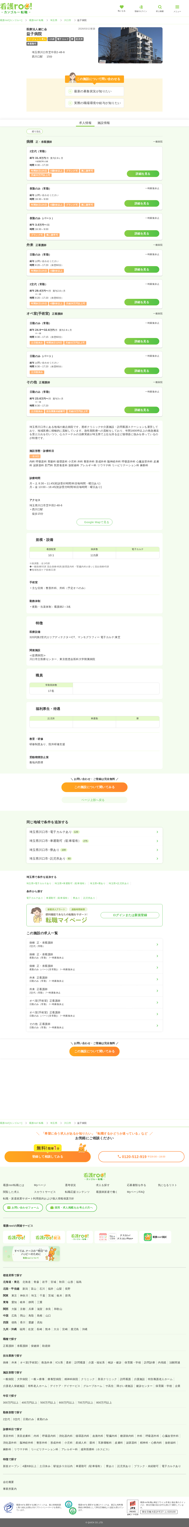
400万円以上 (29, 1402)
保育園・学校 (133, 1362)
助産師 (46, 1345)
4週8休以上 (29, 1466)
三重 (40, 1302)
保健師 (35, 1345)
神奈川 (24, 1295)
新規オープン (11, 1466)
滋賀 (40, 1308)
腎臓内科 (111, 1435)
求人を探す (103, 1185)
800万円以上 (104, 1402)
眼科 (92, 1442)
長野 (67, 1288)
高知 (40, 1322)
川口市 (67, 20)
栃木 (59, 1295)
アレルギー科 (69, 1449)
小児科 (68, 1442)
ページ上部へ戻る (94, 800)
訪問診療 (149, 1362)
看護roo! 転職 (36, 20)
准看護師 (22, 1345)
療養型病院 (54, 1379)
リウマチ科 (21, 1449)
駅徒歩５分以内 (63, 1466)
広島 (14, 1315)
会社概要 (8, 1482)
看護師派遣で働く (107, 1191)
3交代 (16, 1419)
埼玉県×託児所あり (119, 883)
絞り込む (34, 131)
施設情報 (104, 122)
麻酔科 (7, 1449)
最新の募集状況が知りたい (93, 91)
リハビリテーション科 (44, 1449)
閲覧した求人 (11, 1191)
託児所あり (89, 898)
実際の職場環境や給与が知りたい (97, 103)
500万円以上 (48, 1402)
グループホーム (92, 1385)
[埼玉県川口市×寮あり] (94, 850)
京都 (23, 1308)
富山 (33, 1288)
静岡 (31, 1302)
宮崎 (65, 1329)
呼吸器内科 (49, 1435)
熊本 (48, 1329)
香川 (23, 1322)
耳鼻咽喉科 (105, 1442)
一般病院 (8, 1379)
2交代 (6, 1419)
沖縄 (85, 1329)
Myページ (40, 1185)
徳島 (14, 1322)
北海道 (26, 1281)
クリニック (88, 1379)
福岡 (22, 1329)
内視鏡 (162, 1362)
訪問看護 (79, 1362)
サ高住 (109, 1385)
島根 (40, 1315)
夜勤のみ (42, 1419)
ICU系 (59, 1362)
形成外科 (55, 1442)
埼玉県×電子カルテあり (38, 883)
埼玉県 (53, 20)
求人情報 (85, 122)
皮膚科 (119, 1442)
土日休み (45, 1466)
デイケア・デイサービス (65, 1385)
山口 (48, 1315)
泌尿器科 (131, 1442)
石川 (42, 1288)
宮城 (53, 1281)
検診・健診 (115, 1362)
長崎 (39, 1329)
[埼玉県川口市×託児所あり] (94, 858)
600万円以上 (67, 1402)
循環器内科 (82, 1435)
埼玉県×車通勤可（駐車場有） (71, 883)
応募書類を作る (136, 1185)
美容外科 (8, 1435)
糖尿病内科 (127, 1435)
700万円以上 (85, 1402)
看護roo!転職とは (13, 1185)
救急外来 (46, 1362)
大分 (56, 1329)
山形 (70, 1281)
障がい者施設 (125, 1385)
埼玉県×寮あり (97, 883)
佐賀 (31, 1329)
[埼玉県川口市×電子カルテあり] (94, 832)
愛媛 (31, 1322)
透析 (68, 1362)
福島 (79, 1281)
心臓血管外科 (170, 1435)
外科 (140, 1435)
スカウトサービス (45, 1191)
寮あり (76, 898)
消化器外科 (10, 1442)
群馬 (68, 1295)
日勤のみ (28, 1419)
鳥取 (31, 1315)
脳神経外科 (26, 1442)
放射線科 (170, 1442)
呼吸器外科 (152, 1435)
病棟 (6, 1362)
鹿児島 (75, 1329)
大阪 (14, 1308)
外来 (14, 1362)
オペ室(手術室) (29, 1362)
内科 (36, 1435)
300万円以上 (11, 1402)
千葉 (42, 1295)
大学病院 (22, 1379)
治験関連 (174, 1362)
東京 (14, 1295)
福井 (50, 1288)
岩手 (45, 1281)
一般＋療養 (38, 1379)
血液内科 (97, 1435)
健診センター (144, 1385)
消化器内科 (66, 1435)
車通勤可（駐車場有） (58, 898)
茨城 (51, 1295)
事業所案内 (10, 1488)
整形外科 (41, 1442)
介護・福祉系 (96, 1362)
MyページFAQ (136, 1191)
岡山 (23, 1315)
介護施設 (139, 1379)
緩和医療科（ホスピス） (96, 1449)
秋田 (62, 1281)
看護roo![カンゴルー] (11, 20)
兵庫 (31, 1308)
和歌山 (58, 1308)
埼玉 (34, 1295)
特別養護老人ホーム (160, 1379)
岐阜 (23, 1302)
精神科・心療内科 (151, 1442)
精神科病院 (71, 1379)
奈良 (48, 1308)
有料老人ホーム (37, 1385)
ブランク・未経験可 (146, 1466)
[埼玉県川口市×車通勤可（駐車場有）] (94, 841)
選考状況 (70, 1185)
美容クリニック (107, 1379)
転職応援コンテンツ (77, 1191)
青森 (36, 1281)
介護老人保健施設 (14, 1385)
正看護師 (8, 1345)
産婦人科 (81, 1442)
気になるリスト (167, 1185)
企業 (177, 1385)
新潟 (25, 1288)
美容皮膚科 (24, 1435)
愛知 (14, 1302)
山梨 (59, 1288)
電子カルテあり (34, 898)
